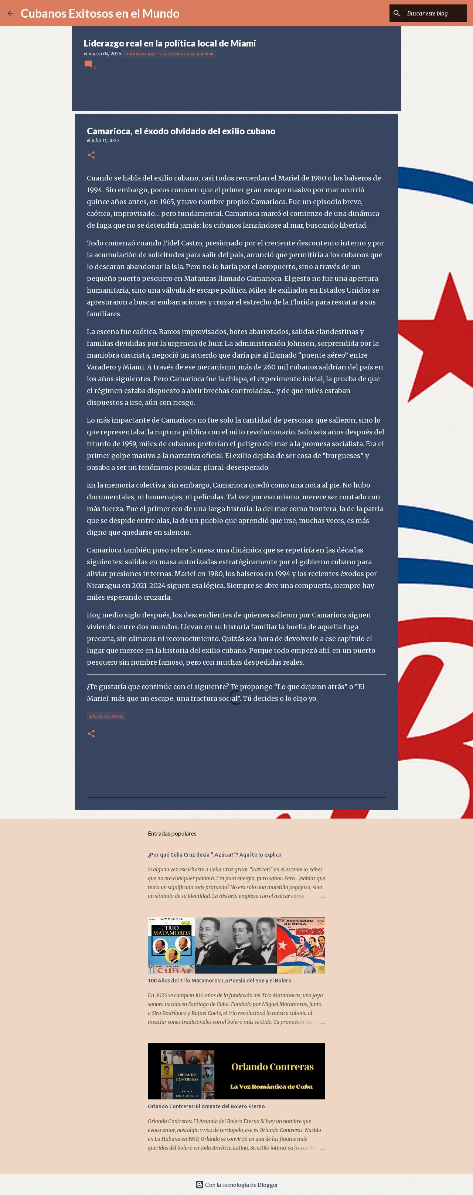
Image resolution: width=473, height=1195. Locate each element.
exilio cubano (106, 716)
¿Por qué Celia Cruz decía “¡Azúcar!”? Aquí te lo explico (215, 855)
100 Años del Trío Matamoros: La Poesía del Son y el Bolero (220, 981)
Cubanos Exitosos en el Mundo (100, 13)
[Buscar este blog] (428, 13)
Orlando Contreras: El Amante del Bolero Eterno (206, 1106)
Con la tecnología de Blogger (236, 1184)
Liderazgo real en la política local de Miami (169, 54)
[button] (91, 156)
